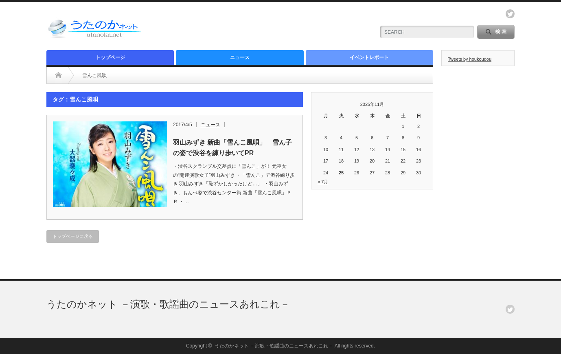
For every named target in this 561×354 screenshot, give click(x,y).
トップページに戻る (73, 236)
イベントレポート (369, 57)
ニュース (240, 57)
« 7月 (323, 181)
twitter (510, 13)
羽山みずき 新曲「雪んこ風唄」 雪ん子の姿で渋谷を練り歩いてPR (232, 147)
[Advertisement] (273, 26)
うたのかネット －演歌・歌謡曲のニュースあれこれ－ (168, 304)
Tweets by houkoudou (469, 59)
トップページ (110, 57)
